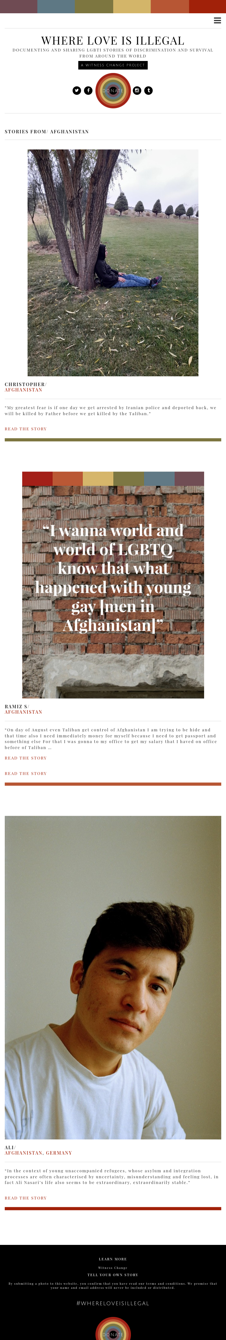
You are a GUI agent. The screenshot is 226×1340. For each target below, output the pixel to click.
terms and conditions (165, 1283)
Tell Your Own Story (113, 1274)
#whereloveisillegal (113, 1303)
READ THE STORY (26, 428)
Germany (59, 1138)
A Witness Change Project (113, 65)
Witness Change (112, 1268)
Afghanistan (23, 390)
